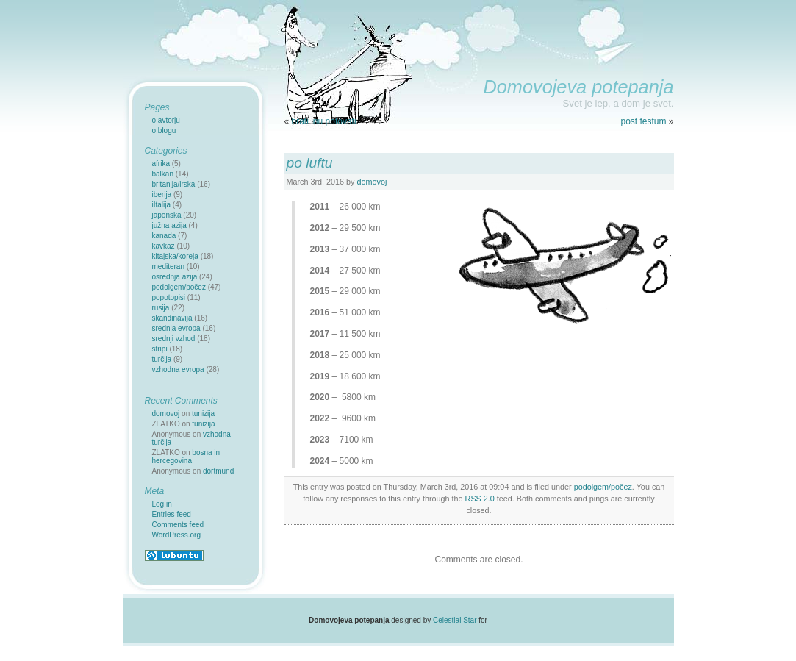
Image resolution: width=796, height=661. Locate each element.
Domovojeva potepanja (578, 86)
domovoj (372, 181)
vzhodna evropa (178, 369)
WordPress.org (176, 535)
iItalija (161, 205)
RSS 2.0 (480, 498)
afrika (161, 164)
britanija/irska (174, 184)
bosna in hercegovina (186, 457)
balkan (162, 174)
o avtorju (166, 120)
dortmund (218, 471)
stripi (160, 349)
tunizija (203, 414)
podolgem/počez (603, 486)
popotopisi (169, 297)
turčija (162, 359)
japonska (167, 215)
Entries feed (171, 514)
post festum (643, 121)
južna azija (169, 225)
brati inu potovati (324, 121)
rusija (161, 308)
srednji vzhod (174, 339)
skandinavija (172, 318)
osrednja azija (175, 277)
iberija (162, 194)
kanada (164, 236)
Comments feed (178, 525)
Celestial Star (454, 620)
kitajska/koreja (175, 256)
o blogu (164, 130)
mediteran (168, 266)
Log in (162, 504)
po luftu (310, 163)
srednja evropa (176, 328)
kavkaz (163, 246)
